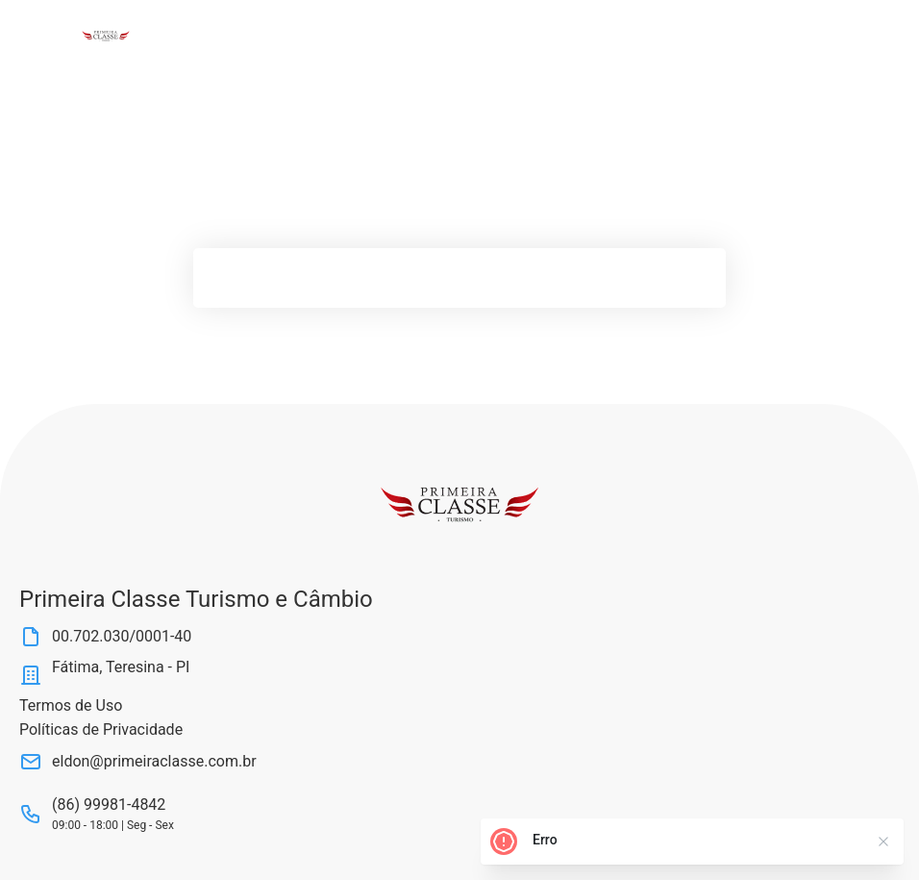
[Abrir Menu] (51, 35)
